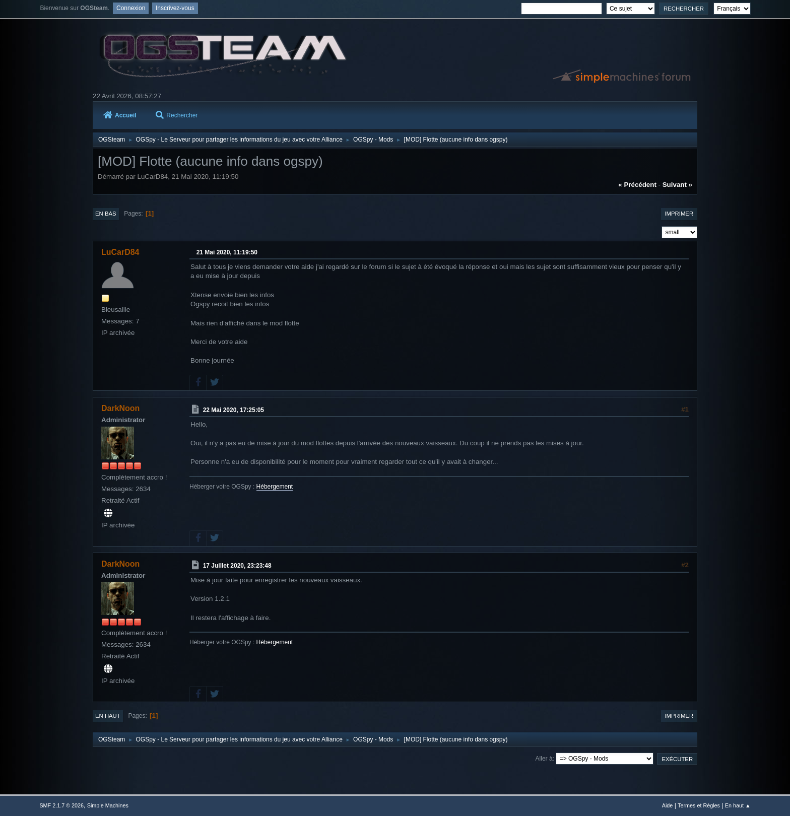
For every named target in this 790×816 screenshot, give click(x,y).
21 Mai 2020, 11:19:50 (226, 252)
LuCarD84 (120, 252)
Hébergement (274, 486)
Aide (667, 805)
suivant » (677, 184)
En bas (105, 214)
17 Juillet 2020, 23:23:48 (237, 565)
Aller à (544, 758)
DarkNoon (120, 408)
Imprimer (679, 214)
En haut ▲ (738, 805)
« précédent (637, 184)
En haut (107, 716)
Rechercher (177, 115)
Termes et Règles (699, 805)
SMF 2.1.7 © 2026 (61, 805)
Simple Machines (107, 805)
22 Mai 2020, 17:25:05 (233, 410)
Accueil (120, 115)
